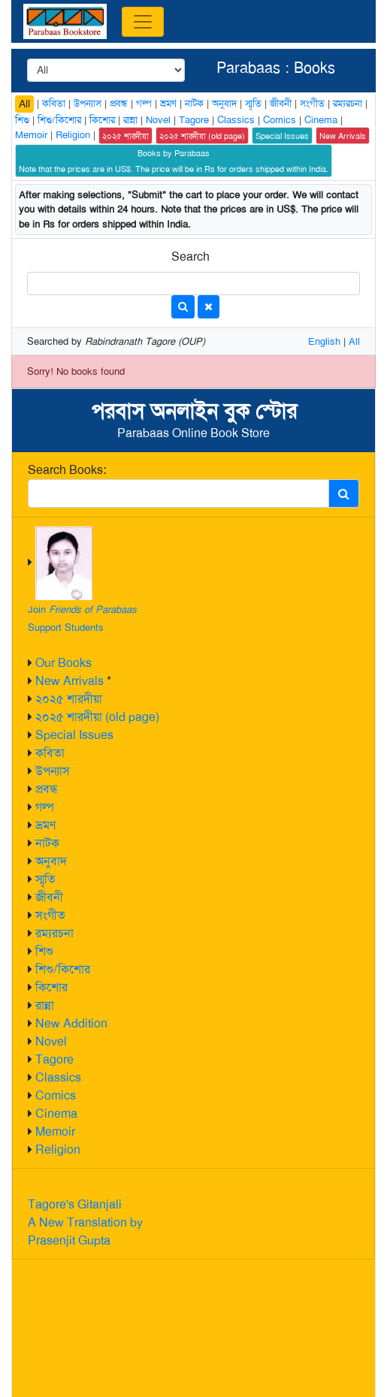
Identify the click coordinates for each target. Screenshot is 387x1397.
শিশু (44, 951)
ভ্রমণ (45, 825)
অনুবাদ (51, 861)
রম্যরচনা (54, 933)
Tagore (54, 1059)
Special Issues (74, 735)
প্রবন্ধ (46, 789)
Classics (58, 1077)
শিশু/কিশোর (62, 969)
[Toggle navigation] (143, 22)
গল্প (44, 807)
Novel (51, 1041)
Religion (57, 1149)
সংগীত (50, 915)
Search (190, 256)
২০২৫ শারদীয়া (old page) (97, 717)
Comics (55, 1095)
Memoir (55, 1131)
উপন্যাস (52, 771)
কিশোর (51, 987)
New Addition (71, 1023)
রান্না (44, 1005)
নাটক (47, 843)
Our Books (63, 663)
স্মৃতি (45, 879)
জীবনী (49, 897)
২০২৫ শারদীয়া (68, 699)
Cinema (56, 1113)
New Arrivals (69, 681)
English (324, 341)
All (24, 103)
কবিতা (50, 753)
